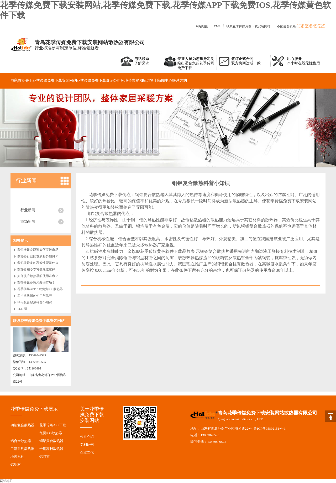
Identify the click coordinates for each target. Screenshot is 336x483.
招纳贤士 (150, 81)
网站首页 (17, 81)
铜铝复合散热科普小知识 (34, 302)
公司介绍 (87, 437)
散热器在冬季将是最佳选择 (36, 269)
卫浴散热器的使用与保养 (34, 295)
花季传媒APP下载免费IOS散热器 (40, 289)
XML (217, 26)
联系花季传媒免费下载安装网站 (248, 26)
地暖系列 (17, 457)
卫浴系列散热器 (22, 449)
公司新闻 (27, 199)
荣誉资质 (135, 81)
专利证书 (87, 444)
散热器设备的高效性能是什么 (37, 263)
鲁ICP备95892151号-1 (270, 428)
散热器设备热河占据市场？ (36, 282)
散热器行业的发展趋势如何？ (37, 256)
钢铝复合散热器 (22, 425)
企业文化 (87, 452)
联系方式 (179, 81)
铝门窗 (44, 457)
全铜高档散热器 (51, 449)
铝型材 (15, 464)
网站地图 (202, 26)
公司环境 (120, 81)
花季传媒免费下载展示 (95, 81)
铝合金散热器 (20, 441)
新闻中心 (165, 81)
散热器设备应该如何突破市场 (37, 249)
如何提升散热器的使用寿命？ (37, 276)
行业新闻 (26, 180)
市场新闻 (27, 221)
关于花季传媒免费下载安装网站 (51, 81)
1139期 (22, 309)
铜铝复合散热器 (51, 441)
